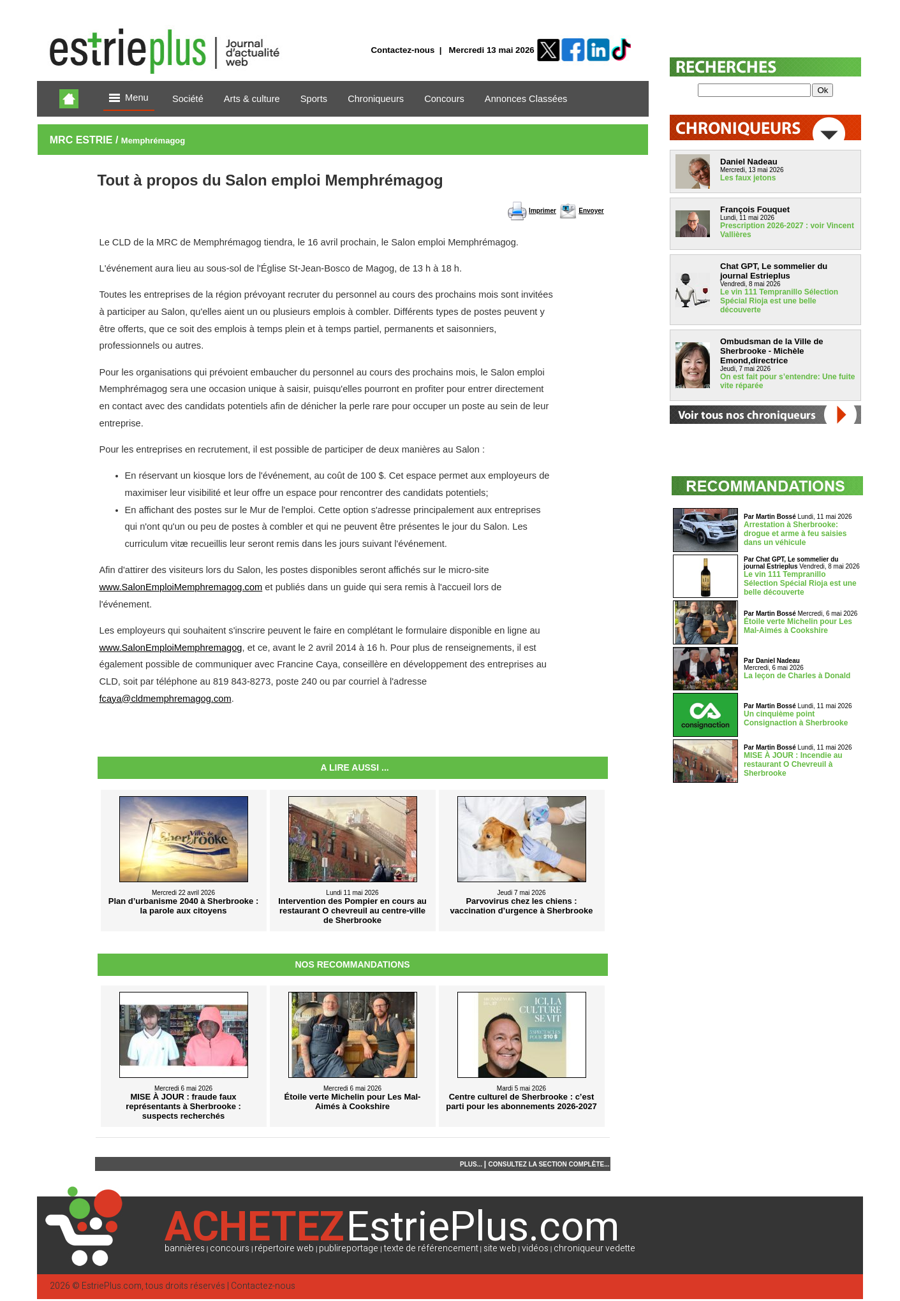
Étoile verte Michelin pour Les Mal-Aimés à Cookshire (798, 626)
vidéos (535, 1248)
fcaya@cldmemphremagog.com (166, 699)
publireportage (348, 1248)
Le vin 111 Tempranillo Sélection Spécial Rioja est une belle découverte (779, 300)
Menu (129, 98)
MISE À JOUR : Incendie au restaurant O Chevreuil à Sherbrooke (793, 764)
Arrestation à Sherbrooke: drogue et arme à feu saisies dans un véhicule (795, 533)
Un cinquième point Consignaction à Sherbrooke (796, 718)
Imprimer (542, 210)
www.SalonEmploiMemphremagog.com (181, 587)
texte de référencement (431, 1248)
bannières (185, 1248)
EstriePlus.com (112, 1286)
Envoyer (591, 210)
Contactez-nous (402, 50)
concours (229, 1248)
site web (500, 1248)
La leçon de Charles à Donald (797, 675)
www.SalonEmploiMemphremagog (171, 648)
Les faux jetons (748, 177)
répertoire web (284, 1248)
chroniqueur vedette (594, 1248)
